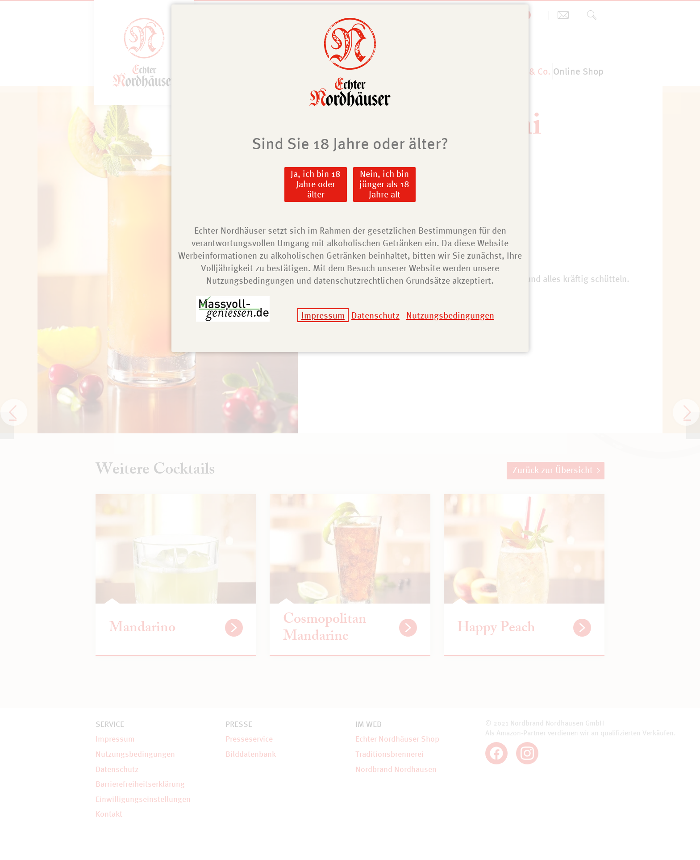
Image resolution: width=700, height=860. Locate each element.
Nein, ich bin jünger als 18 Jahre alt (384, 183)
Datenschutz (375, 315)
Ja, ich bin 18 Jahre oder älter (316, 183)
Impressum (323, 315)
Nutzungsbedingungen (450, 315)
